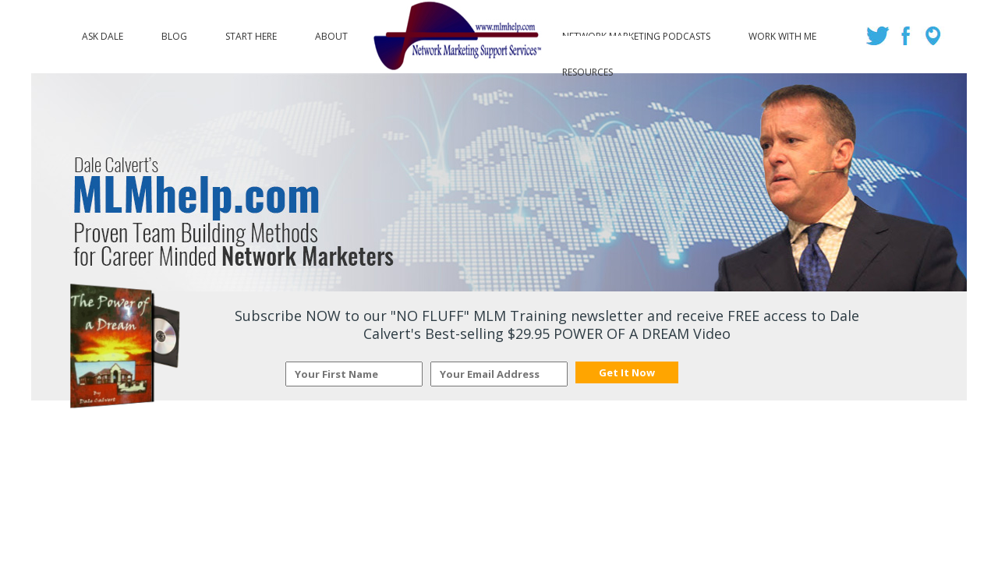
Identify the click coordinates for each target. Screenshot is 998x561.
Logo (455, 36)
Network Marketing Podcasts (636, 33)
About (331, 33)
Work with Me (782, 33)
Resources (587, 68)
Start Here (251, 33)
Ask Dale (102, 33)
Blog (174, 33)
